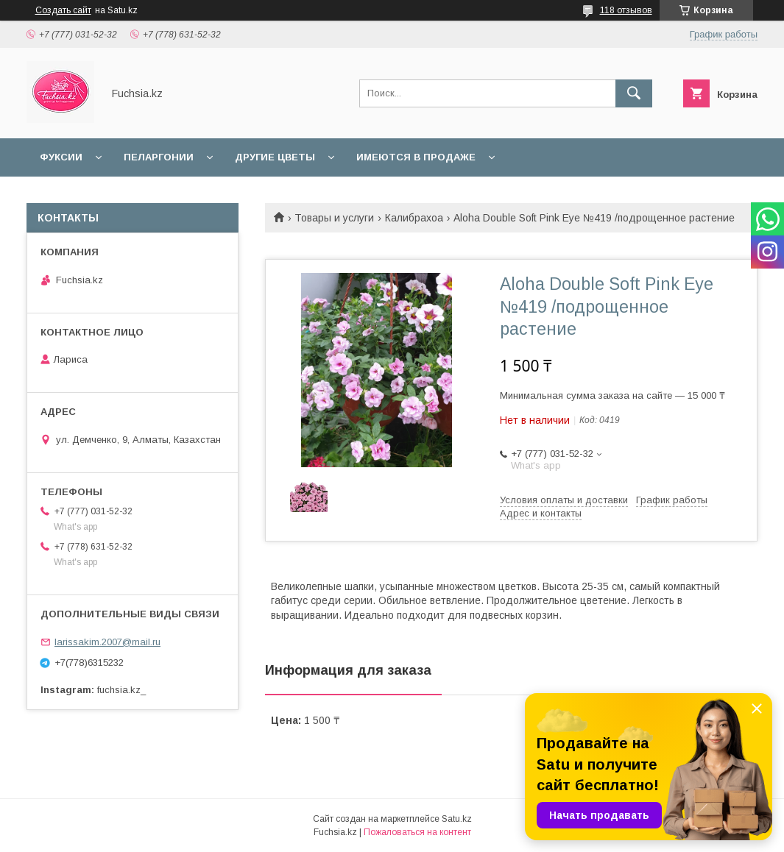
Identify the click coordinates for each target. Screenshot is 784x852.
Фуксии (61, 157)
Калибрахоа (414, 218)
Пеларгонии (159, 157)
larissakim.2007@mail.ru (107, 641)
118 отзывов (626, 10)
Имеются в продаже (416, 157)
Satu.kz (457, 819)
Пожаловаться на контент (417, 832)
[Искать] (633, 93)
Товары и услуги (334, 218)
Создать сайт (63, 10)
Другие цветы (275, 157)
